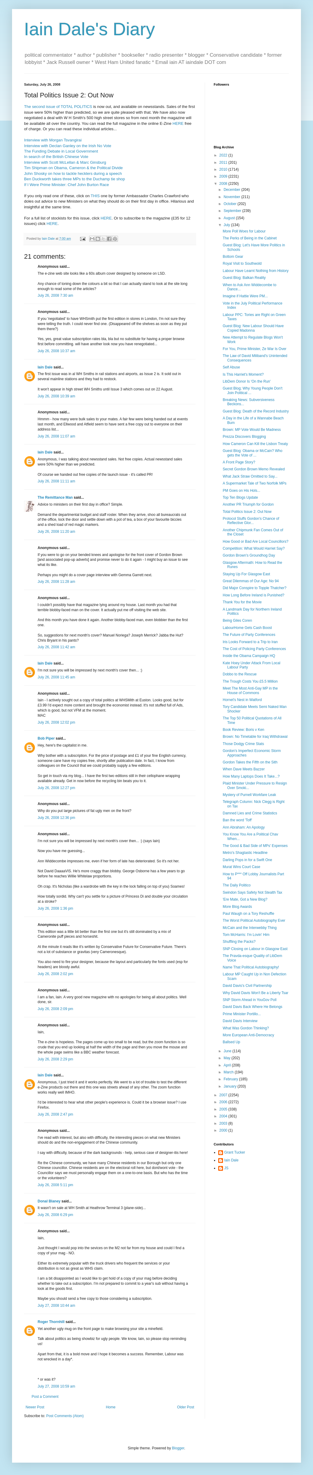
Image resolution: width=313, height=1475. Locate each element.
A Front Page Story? (239, 462)
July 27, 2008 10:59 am (56, 1386)
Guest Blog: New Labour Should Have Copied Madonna (253, 328)
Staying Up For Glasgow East (246, 574)
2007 (223, 1095)
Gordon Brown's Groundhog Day (249, 555)
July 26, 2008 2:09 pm (55, 1009)
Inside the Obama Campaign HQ (249, 656)
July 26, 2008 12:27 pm (56, 788)
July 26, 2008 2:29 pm (55, 1059)
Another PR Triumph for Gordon (248, 504)
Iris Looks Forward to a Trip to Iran (250, 642)
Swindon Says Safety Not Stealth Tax (252, 892)
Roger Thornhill (51, 1322)
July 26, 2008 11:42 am (56, 647)
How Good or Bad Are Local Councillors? (255, 541)
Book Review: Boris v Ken (243, 730)
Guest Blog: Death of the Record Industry (256, 411)
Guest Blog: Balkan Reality (244, 278)
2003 (223, 1123)
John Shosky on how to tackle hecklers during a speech (73, 173)
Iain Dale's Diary (89, 29)
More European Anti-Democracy (248, 1035)
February (231, 1079)
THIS (95, 196)
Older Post (185, 1407)
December (232, 190)
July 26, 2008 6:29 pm (55, 1215)
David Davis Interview (240, 1021)
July (227, 225)
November (232, 197)
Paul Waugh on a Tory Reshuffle (248, 913)
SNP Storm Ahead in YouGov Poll (250, 1000)
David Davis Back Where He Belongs (252, 1007)
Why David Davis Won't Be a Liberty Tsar (255, 993)
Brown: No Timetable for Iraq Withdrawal (255, 736)
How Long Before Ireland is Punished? (253, 595)
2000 (223, 1130)
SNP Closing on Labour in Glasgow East (255, 949)
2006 (223, 1102)
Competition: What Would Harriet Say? (254, 548)
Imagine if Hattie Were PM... (245, 296)
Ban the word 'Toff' (237, 820)
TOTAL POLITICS (76, 106)
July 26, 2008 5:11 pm (55, 1185)
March (229, 1072)
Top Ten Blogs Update (240, 497)
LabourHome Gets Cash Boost (247, 628)
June (228, 1051)
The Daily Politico (237, 885)
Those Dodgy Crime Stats (243, 744)
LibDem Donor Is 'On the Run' (247, 381)
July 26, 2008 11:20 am (56, 531)
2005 (223, 1109)
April (228, 1065)
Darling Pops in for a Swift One (247, 860)
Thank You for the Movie (242, 602)
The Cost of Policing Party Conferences (254, 649)
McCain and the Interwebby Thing (250, 928)
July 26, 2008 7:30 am (55, 295)
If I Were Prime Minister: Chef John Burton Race (66, 184)
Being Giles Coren (237, 620)
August (230, 218)
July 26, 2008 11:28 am (56, 582)
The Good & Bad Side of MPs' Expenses (255, 846)
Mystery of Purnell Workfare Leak (249, 795)
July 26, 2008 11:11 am (56, 481)
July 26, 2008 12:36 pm (56, 818)
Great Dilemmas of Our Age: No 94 (251, 581)
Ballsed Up (231, 1042)
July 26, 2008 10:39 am (56, 396)
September (233, 211)
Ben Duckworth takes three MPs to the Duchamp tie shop (74, 179)
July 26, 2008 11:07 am (56, 436)
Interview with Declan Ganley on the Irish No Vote (67, 146)
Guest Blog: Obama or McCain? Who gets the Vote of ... (252, 453)
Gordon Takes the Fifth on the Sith (250, 762)
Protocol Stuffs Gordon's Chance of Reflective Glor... (251, 520)
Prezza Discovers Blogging (244, 436)
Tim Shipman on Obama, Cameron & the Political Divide (73, 168)
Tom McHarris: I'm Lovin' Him (246, 935)
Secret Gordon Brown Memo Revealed (254, 469)
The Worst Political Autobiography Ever (254, 920)
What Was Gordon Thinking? (246, 1028)
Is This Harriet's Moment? (243, 374)
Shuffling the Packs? (239, 942)
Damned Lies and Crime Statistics (250, 813)
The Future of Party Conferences (249, 635)
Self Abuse (231, 367)
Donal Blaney (49, 1201)
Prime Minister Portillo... (242, 1014)
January (230, 1086)
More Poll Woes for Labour (244, 231)
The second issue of (42, 106)
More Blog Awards (237, 907)
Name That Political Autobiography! (251, 967)
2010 (223, 169)
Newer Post (35, 1407)
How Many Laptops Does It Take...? (251, 776)
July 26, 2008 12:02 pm (56, 722)
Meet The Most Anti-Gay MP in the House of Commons (250, 690)
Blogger (178, 1448)
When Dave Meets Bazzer (244, 769)
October (230, 204)
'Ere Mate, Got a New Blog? (245, 899)
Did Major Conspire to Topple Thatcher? (255, 588)
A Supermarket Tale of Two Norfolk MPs (255, 483)
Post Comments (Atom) (65, 1416)
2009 (223, 176)
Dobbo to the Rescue (240, 674)
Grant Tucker (234, 1152)
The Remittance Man (55, 497)
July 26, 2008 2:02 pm (55, 974)
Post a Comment (45, 1396)
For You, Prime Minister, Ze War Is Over (255, 349)
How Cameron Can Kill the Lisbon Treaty (255, 444)
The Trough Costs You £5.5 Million (250, 681)
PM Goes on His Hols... (241, 490)
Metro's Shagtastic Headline (245, 853)
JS (226, 1168)
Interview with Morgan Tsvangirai (53, 140)
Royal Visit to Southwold (242, 263)
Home (111, 1407)
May (227, 1058)
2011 (223, 162)
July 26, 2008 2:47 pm (55, 1114)
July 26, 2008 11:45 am (56, 677)
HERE (178, 123)
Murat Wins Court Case (241, 867)
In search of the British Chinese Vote (56, 156)
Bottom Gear (233, 256)
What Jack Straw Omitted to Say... (250, 476)
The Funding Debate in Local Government (61, 151)
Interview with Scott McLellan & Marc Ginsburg (65, 162)
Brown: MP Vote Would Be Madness (252, 430)
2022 (223, 155)
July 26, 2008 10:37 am (56, 351)
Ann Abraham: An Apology (244, 827)
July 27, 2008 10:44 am (56, 1305)
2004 (223, 1116)
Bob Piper (46, 738)
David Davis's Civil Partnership (247, 986)
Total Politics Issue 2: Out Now (247, 512)
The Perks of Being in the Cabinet (250, 238)
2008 (223, 184)
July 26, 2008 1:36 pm (55, 908)
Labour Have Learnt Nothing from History (256, 271)
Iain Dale (45, 367)
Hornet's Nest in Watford (242, 700)
